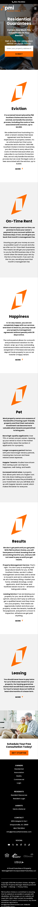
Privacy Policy (23, 887)
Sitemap (12, 887)
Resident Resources (19, 795)
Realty (19, 776)
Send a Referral (19, 809)
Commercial (19, 779)
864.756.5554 (19, 2)
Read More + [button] (19, 169)
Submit (19, 54)
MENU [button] (35, 8)
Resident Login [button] (19, 798)
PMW (5, 887)
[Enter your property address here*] (19, 48)
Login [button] (19, 783)
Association (19, 772)
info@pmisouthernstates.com (19, 832)
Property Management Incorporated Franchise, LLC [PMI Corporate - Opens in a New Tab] (19, 869)
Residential (19, 769)
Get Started (19, 753)
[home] (10, 9)
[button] (9, 844)
